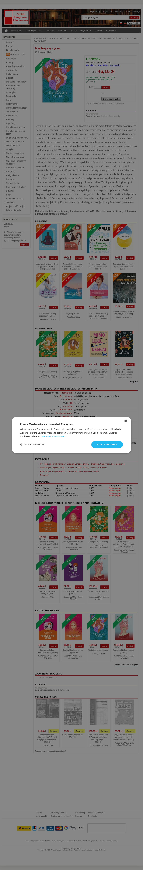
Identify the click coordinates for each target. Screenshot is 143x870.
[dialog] (71, 435)
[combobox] (125, 420)
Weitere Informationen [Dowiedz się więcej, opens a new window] (53, 436)
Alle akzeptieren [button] (107, 444)
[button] (32, 444)
